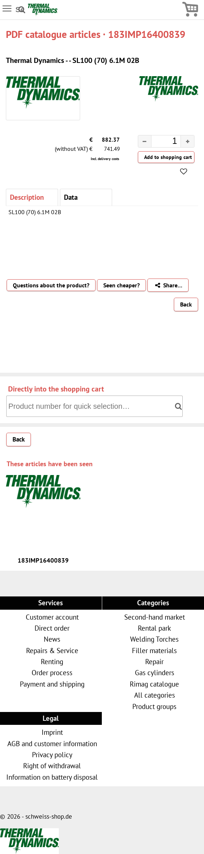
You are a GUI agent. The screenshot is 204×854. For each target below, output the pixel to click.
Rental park (154, 627)
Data (71, 197)
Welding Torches (154, 639)
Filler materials (154, 650)
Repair (154, 661)
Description (27, 197)
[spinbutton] (160, 142)
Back (186, 304)
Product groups (154, 706)
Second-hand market (154, 616)
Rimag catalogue (154, 683)
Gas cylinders (154, 672)
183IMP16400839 (43, 560)
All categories (154, 694)
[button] (187, 141)
